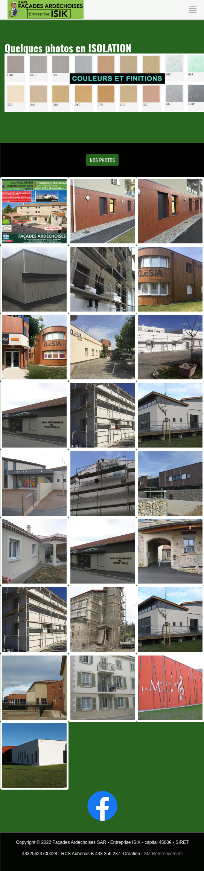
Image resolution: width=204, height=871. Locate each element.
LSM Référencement (162, 853)
